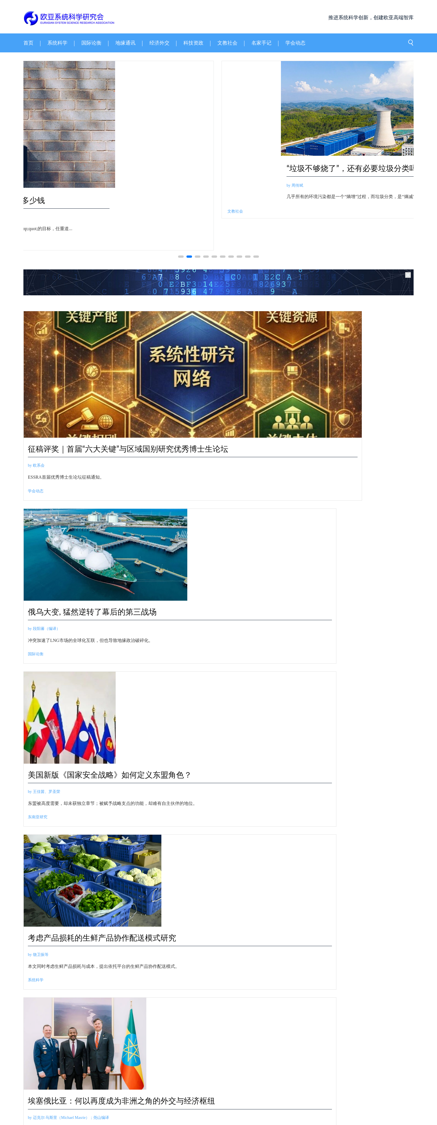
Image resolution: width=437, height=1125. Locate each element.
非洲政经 (135, 718)
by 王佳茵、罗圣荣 (342, 470)
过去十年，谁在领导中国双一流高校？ (232, 871)
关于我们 (31, 1073)
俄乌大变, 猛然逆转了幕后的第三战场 (268, 436)
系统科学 (37, 254)
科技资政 (236, 243)
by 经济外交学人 (241, 691)
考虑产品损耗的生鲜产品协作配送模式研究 (67, 645)
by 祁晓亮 (237, 217)
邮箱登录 (142, 1073)
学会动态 (35, 519)
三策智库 (54, 1084)
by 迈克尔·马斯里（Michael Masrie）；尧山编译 (167, 678)
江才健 (171, 1017)
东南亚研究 (336, 519)
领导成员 (59, 1073)
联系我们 (87, 1073)
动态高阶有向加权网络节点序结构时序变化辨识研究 (115, 205)
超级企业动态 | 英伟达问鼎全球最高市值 (296, 674)
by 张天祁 (174, 802)
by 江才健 (174, 975)
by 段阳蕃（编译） (243, 459)
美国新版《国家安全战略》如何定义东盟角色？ (365, 441)
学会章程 (115, 1073)
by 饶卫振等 (38, 667)
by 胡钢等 (37, 228)
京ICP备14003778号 (160, 1103)
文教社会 (173, 930)
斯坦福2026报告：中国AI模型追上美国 (233, 785)
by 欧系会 (36, 493)
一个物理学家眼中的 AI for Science (288, 200)
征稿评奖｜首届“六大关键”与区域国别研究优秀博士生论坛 (116, 471)
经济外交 (234, 718)
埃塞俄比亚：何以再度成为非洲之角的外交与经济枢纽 (166, 650)
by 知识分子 (176, 889)
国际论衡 (234, 519)
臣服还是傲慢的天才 (201, 958)
